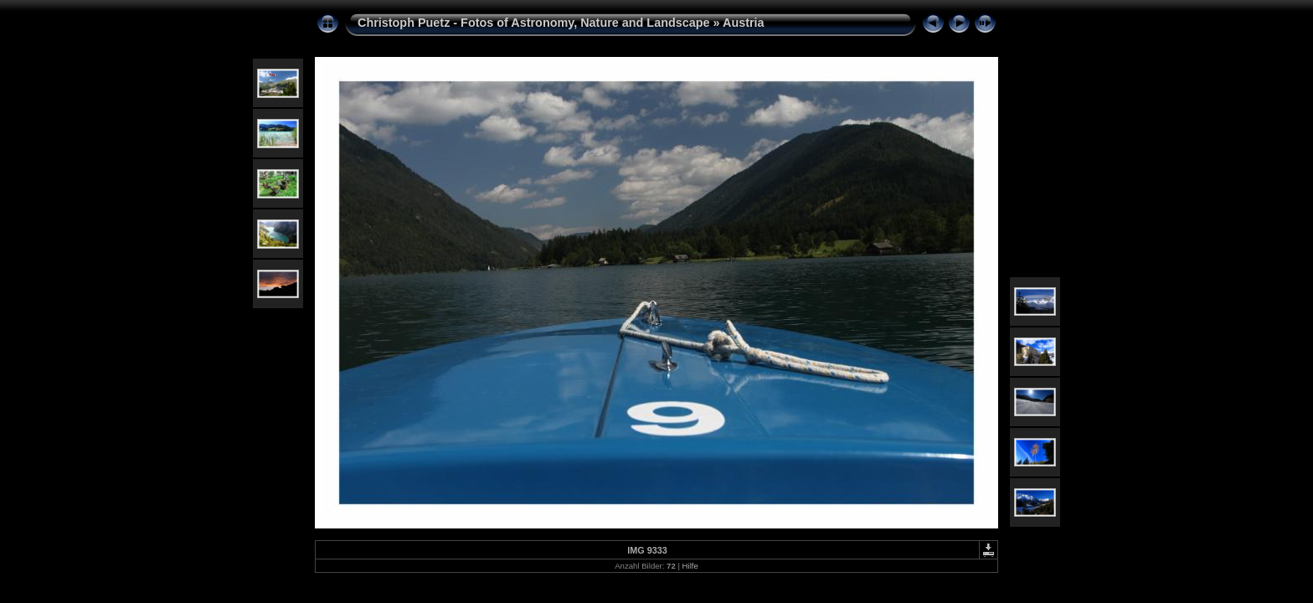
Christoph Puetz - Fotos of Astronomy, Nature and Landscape (534, 22)
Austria (744, 22)
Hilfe (690, 565)
